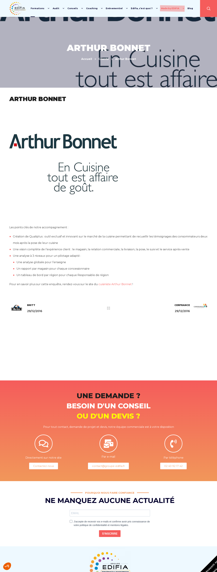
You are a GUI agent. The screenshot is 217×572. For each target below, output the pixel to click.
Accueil (86, 59)
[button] (208, 8)
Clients (103, 59)
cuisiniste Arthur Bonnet (115, 284)
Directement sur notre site (43, 457)
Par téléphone (173, 457)
